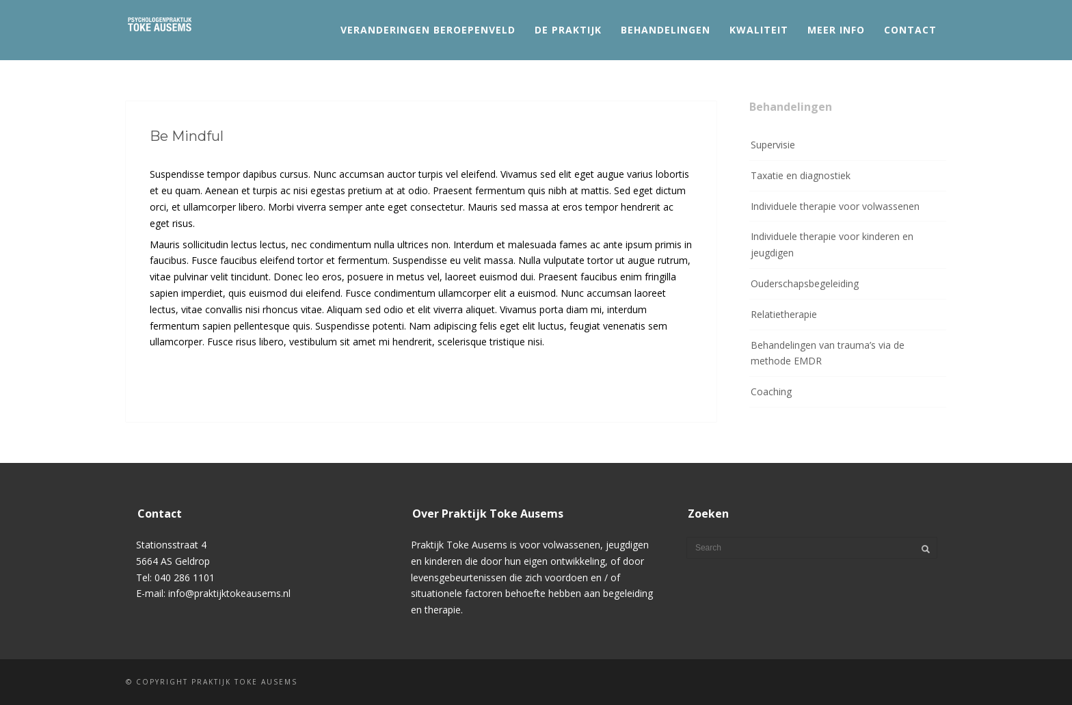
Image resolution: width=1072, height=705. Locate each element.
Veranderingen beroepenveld (427, 29)
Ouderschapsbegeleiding (805, 283)
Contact (910, 29)
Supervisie (773, 144)
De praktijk (568, 29)
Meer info (836, 29)
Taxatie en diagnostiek (800, 175)
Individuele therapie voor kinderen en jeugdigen (832, 244)
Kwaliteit (758, 29)
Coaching (771, 391)
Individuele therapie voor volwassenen (835, 206)
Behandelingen (665, 29)
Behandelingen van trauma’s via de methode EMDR (827, 353)
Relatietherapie (784, 314)
